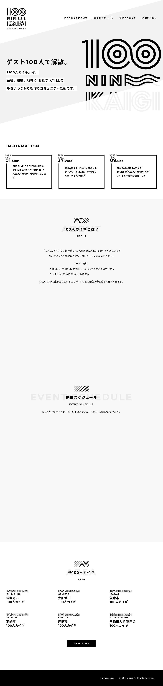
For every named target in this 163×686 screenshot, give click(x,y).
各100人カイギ (127, 18)
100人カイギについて (76, 18)
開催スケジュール (103, 18)
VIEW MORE (81, 643)
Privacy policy (107, 678)
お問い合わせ (149, 18)
